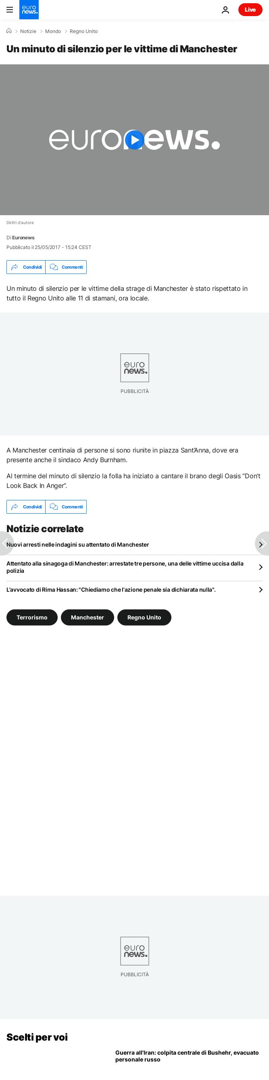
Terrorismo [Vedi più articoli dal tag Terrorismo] (32, 617)
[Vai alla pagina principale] (29, 9)
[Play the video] (134, 139)
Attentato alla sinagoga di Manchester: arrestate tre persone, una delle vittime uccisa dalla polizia (124, 567)
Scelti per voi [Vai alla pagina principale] (36, 1037)
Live (250, 9)
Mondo (53, 31)
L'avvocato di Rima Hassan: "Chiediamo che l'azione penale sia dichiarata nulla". (111, 589)
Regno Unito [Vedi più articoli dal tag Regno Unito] (144, 617)
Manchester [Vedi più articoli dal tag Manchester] (87, 617)
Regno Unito (84, 31)
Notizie (28, 31)
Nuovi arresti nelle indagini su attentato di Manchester (77, 544)
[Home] (8, 31)
